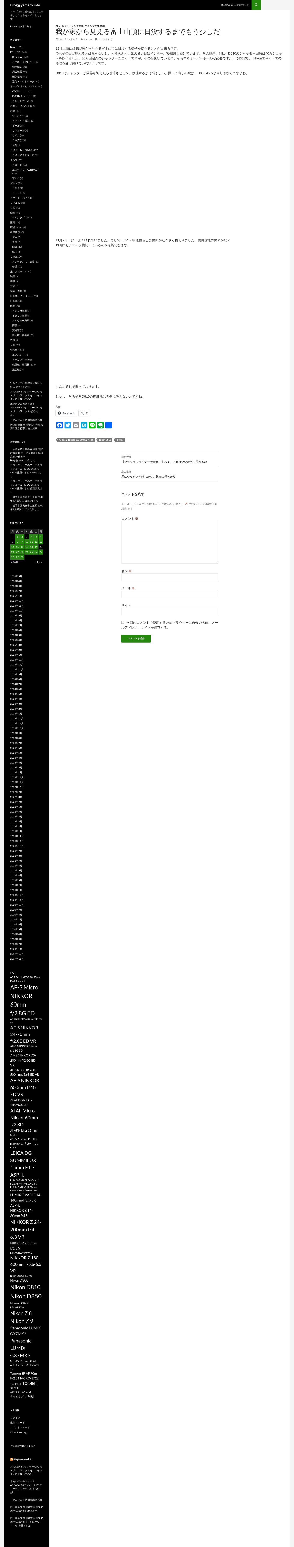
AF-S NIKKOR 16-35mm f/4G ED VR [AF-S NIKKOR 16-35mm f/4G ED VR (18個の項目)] (26, 1021)
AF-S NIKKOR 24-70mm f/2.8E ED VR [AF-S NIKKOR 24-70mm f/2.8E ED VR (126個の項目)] (24, 1034)
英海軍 (16, 330)
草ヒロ (16, 178)
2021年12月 (17, 836)
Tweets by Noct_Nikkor (22, 1445)
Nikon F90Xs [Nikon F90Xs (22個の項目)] (17, 1307)
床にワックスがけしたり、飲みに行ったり (169, 473)
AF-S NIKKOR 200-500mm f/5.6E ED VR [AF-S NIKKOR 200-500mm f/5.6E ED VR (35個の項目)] (24, 1072)
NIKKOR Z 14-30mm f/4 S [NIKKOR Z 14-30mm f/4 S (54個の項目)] (21, 1213)
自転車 (14, 300)
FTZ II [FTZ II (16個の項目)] (13, 1147)
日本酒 (16, 140)
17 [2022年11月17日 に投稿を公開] (26, 546)
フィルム (15, 202)
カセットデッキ (20, 101)
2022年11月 (17, 782)
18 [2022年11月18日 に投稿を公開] (31, 546)
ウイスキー (18, 115)
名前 (126, 571)
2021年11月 (17, 841)
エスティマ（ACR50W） (26, 169)
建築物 (14, 232)
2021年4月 (16, 875)
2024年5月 (16, 693)
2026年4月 (16, 581)
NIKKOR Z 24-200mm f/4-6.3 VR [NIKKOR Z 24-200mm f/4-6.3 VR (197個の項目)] (25, 1229)
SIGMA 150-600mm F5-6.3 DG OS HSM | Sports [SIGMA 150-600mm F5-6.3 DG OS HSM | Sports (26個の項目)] (24, 1363)
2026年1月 (16, 595)
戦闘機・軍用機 (20, 364)
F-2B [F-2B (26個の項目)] (35, 1143)
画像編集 (17, 76)
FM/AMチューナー (22, 96)
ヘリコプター (19, 359)
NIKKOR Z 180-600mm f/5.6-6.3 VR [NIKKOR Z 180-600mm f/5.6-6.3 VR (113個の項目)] (25, 1264)
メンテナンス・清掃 (23, 261)
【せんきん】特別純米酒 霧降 (26, 419)
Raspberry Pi (19, 56)
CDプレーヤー (20, 91)
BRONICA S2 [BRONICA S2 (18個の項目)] (16, 1143)
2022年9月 (16, 792)
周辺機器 (17, 71)
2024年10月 (17, 669)
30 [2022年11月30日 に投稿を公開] (22, 557)
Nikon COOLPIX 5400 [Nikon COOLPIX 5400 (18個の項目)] (21, 1275)
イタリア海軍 (19, 315)
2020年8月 (16, 914)
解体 (14, 246)
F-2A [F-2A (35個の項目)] (27, 1143)
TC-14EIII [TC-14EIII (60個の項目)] (30, 1383)
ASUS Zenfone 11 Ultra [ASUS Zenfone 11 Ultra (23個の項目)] (23, 1139)
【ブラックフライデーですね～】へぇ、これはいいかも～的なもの (169, 459)
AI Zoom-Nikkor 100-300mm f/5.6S (76, 439)
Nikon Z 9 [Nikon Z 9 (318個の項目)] (21, 1321)
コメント (129, 518)
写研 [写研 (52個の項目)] (31, 1396)
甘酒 (12, 286)
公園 (12, 207)
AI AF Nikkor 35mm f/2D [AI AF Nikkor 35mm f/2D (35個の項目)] (23, 1133)
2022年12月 (17, 777)
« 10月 (14, 562)
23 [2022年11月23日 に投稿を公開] (22, 551)
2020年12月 (17, 894)
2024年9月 (16, 674)
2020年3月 (16, 939)
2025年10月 (17, 610)
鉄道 (12, 340)
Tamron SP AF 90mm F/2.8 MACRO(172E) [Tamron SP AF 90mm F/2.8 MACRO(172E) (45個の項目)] (25, 1375)
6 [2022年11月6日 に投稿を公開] (41, 536)
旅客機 (16, 369)
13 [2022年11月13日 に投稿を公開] (40, 541)
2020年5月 (16, 929)
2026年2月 (16, 590)
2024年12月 (17, 659)
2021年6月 (16, 865)
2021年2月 (16, 885)
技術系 (14, 256)
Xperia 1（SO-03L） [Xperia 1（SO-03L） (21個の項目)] (21, 1391)
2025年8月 (16, 620)
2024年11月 (17, 664)
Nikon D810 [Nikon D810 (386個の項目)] (25, 1287)
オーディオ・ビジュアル (23, 86)
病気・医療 (16, 291)
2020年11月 (17, 899)
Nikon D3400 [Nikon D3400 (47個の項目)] (19, 1303)
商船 (14, 325)
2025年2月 (16, 649)
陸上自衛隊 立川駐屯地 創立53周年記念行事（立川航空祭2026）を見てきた (26, 1522)
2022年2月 (16, 826)
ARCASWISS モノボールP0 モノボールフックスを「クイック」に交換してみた (26, 395)
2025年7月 (16, 625)
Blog (58, 26)
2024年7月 (16, 684)
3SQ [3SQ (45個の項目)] (13, 973)
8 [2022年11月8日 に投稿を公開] (17, 541)
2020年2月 (16, 944)
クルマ (14, 159)
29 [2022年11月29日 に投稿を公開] (17, 557)
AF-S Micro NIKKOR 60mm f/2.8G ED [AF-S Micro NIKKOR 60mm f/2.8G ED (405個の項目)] (24, 1000)
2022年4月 (16, 816)
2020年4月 (16, 934)
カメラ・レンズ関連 (72, 26)
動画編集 (17, 66)
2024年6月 (16, 689)
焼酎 (14, 145)
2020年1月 (16, 948)
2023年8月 (16, 738)
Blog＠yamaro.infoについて (235, 4)
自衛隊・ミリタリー (21, 295)
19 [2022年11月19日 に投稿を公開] (36, 546)
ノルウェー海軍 (20, 320)
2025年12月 (17, 600)
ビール (16, 125)
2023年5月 (16, 752)
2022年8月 (16, 796)
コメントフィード (20, 1427)
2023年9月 (16, 733)
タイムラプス (92, 26)
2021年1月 (16, 890)
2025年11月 (17, 605)
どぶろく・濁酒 (20, 120)
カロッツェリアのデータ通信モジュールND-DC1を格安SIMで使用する (26, 469)
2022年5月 (16, 811)
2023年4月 (16, 757)
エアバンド (18, 354)
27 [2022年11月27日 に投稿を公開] (40, 551)
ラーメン (17, 192)
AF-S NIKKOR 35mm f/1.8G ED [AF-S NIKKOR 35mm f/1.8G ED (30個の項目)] (23, 1048)
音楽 (12, 345)
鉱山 (14, 251)
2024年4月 (16, 698)
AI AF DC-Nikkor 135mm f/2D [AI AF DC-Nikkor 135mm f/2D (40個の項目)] (21, 1102)
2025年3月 (16, 644)
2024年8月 (16, 679)
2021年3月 (16, 880)
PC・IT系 (15, 52)
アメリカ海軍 (19, 310)
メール (128, 588)
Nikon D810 (105, 439)
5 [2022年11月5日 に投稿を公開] (36, 536)
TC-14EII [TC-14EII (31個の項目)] (15, 1383)
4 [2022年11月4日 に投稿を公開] (31, 536)
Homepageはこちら (21, 26)
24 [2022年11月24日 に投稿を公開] (26, 551)
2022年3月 (16, 821)
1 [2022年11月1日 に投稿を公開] (17, 536)
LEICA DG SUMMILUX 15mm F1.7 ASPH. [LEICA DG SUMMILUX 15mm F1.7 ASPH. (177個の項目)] (23, 1163)
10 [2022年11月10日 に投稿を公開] (26, 541)
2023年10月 (17, 728)
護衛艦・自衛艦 (20, 335)
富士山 (120, 439)
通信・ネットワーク (23, 81)
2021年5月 (16, 870)
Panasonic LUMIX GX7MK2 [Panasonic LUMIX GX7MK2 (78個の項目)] (25, 1331)
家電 (12, 222)
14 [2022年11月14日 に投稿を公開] (12, 546)
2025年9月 (16, 615)
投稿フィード (17, 1422)
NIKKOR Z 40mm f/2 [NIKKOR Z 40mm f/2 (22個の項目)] (21, 1252)
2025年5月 (16, 635)
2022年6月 (16, 806)
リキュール (18, 130)
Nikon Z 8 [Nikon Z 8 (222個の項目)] (21, 1313)
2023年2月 (16, 767)
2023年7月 (16, 742)
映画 (12, 276)
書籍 (12, 281)
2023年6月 (16, 747)
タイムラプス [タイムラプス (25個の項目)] (18, 1396)
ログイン (15, 1417)
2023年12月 (17, 718)
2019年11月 (17, 958)
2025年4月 (16, 640)
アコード (17, 164)
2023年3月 (16, 762)
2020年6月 (16, 924)
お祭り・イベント (20, 105)
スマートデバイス (20, 197)
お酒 (12, 110)
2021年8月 (16, 855)
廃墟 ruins (15, 227)
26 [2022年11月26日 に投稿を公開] (36, 551)
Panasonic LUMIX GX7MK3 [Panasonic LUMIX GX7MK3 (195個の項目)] (20, 1348)
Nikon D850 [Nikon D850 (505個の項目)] (26, 1296)
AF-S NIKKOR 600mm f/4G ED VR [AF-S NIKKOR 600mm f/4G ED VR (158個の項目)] (24, 1087)
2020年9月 (16, 909)
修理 (14, 266)
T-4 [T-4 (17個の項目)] (11, 1369)
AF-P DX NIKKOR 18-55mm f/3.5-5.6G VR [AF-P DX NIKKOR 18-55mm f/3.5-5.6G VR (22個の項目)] (25, 979)
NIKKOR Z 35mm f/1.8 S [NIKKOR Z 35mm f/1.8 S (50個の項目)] (23, 1245)
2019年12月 (17, 953)
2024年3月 (16, 703)
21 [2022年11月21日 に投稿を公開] (12, 551)
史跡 (14, 242)
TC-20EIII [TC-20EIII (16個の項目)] (14, 1388)
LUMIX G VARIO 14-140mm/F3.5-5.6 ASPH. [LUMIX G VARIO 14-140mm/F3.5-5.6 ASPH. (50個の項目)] (25, 1200)
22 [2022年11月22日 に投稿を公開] (17, 551)
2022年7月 (16, 801)
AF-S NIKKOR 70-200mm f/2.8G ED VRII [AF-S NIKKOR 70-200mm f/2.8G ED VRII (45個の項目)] (23, 1060)
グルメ (14, 183)
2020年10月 (17, 904)
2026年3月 (16, 586)
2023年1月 (16, 772)
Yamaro (88, 39)
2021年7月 (16, 860)
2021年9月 (16, 850)
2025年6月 (16, 630)
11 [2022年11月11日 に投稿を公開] (31, 541)
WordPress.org (18, 1432)
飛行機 (14, 349)
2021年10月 (17, 845)
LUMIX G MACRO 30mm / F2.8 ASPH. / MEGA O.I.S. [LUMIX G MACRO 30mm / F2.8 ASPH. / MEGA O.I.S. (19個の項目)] (24, 1182)
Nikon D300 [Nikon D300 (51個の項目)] (19, 1280)
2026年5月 (16, 576)
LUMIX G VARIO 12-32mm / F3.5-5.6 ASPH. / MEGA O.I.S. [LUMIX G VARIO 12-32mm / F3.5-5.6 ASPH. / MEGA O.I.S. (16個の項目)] (24, 1189)
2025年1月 (16, 654)
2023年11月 (17, 723)
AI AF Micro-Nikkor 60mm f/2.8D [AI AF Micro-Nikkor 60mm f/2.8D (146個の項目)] (24, 1117)
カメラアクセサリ (22, 154)
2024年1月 (16, 713)
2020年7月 (16, 919)
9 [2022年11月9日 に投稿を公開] (22, 541)
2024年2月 (16, 708)
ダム (14, 237)
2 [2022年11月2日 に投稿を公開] (22, 536)
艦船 (12, 305)
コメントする (105, 39)
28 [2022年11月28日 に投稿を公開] (12, 557)
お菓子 (16, 188)
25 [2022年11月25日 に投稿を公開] (31, 551)
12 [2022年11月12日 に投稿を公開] (36, 541)
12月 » (38, 562)
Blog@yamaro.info (25, 5)
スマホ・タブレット (23, 61)
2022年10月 (17, 787)
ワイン (16, 135)
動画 (102, 26)
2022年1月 (16, 831)
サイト (126, 605)
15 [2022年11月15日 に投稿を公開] (17, 546)
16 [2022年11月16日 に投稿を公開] (22, 546)
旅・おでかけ (17, 271)
